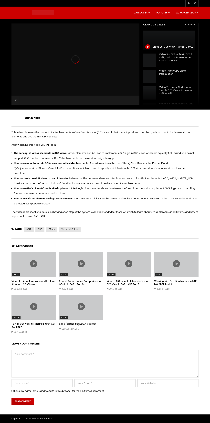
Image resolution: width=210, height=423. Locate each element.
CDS (40, 229)
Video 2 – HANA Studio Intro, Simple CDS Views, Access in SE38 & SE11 (175, 90)
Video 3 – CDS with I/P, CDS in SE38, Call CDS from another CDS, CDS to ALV (176, 57)
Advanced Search (187, 12)
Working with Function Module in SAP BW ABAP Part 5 (175, 282)
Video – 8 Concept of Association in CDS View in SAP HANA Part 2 (127, 282)
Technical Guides (70, 229)
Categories (141, 12)
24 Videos (189, 24)
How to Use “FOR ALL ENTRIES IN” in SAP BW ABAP (33, 325)
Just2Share (32, 118)
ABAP (28, 229)
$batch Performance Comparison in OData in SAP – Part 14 (80, 282)
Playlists (162, 12)
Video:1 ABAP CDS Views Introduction (173, 72)
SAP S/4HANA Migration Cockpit (77, 324)
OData (52, 229)
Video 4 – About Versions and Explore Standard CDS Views (33, 282)
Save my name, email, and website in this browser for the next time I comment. (59, 391)
